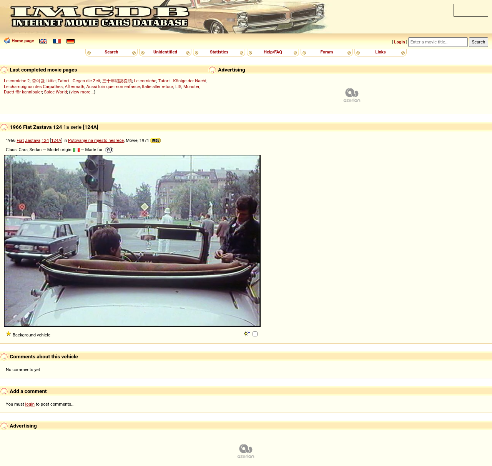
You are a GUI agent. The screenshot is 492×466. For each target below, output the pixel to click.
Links (380, 52)
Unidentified (165, 52)
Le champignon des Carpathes (33, 86)
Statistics (219, 52)
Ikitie (51, 80)
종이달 (38, 80)
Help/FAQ (273, 52)
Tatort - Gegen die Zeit (79, 80)
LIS (178, 86)
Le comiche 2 (17, 80)
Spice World (55, 92)
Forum (327, 52)
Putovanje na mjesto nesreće (96, 140)
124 (45, 140)
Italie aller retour (157, 86)
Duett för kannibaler (23, 92)
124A (56, 140)
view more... (82, 92)
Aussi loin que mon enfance (113, 86)
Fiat (20, 140)
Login (399, 42)
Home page (23, 40)
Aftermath (74, 86)
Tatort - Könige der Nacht (182, 80)
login (30, 404)
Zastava (32, 140)
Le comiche (145, 80)
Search (111, 52)
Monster (191, 86)
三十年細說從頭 (117, 80)
